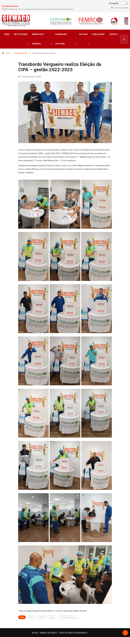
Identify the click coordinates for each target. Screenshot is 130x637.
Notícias (83, 34)
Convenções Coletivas (61, 38)
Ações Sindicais (21, 53)
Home (6, 34)
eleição (52, 617)
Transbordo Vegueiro (68, 617)
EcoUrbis (41, 617)
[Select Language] (118, 3)
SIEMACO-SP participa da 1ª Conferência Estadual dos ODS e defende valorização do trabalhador (38, 9)
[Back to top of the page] (125, 632)
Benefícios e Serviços (38, 38)
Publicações (98, 34)
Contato (113, 34)
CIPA (31, 617)
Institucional (21, 34)
